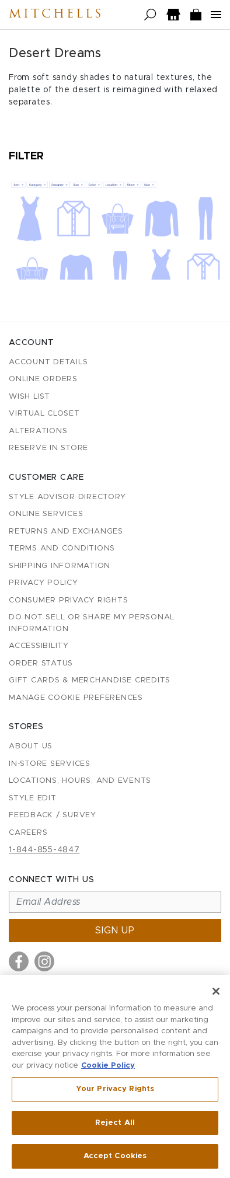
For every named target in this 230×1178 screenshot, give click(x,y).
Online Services (46, 514)
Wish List (29, 396)
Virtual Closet (44, 413)
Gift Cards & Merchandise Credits (89, 680)
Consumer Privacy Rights (68, 600)
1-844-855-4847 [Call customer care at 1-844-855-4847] (44, 850)
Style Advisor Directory (67, 497)
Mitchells (56, 14)
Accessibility (39, 646)
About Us (31, 746)
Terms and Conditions (62, 548)
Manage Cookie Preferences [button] (76, 698)
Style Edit (33, 798)
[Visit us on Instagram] (44, 961)
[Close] (216, 992)
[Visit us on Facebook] (19, 961)
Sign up (115, 930)
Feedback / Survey (52, 815)
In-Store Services (49, 764)
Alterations (38, 431)
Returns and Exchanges (66, 531)
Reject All (115, 1124)
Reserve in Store (48, 448)
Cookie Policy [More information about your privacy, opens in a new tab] (108, 1067)
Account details (48, 362)
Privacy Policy (43, 583)
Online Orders (43, 379)
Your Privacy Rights (115, 1090)
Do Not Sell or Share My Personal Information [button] (92, 623)
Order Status (41, 663)
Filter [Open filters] (26, 156)
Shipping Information (59, 566)
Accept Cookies (115, 1158)
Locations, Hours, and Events (80, 781)
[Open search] (150, 15)
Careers (28, 833)
